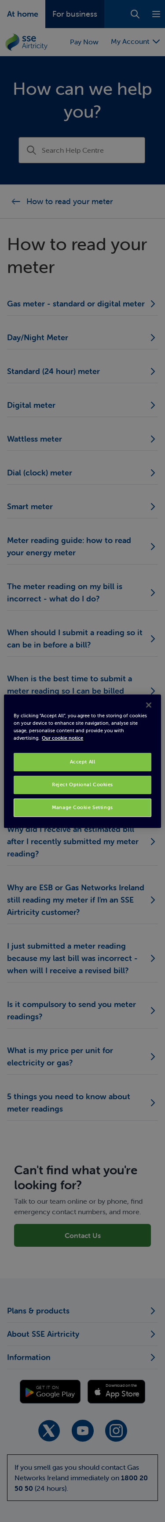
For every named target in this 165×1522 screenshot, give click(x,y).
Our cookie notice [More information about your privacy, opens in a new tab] (62, 738)
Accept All (82, 762)
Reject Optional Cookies (82, 784)
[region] (82, 761)
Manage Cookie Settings (82, 807)
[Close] (148, 704)
